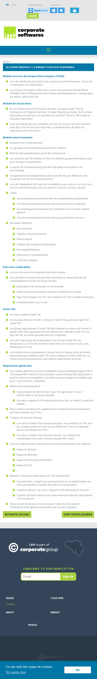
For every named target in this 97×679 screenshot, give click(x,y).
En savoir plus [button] (16, 672)
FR (7, 4)
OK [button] (77, 670)
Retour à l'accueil (17, 514)
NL (15, 4)
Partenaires (36, 5)
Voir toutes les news (78, 514)
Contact (55, 5)
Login (33, 16)
